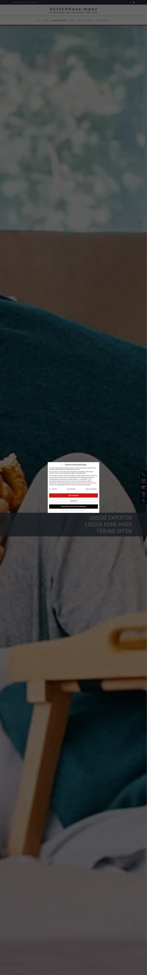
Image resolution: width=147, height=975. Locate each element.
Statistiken (71, 489)
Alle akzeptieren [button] (73, 495)
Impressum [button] (82, 510)
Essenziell (53, 489)
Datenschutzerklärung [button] (74, 510)
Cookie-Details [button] (66, 510)
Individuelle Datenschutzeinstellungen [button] (73, 506)
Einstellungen (73, 484)
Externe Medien (91, 489)
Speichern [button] (73, 501)
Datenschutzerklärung (90, 483)
